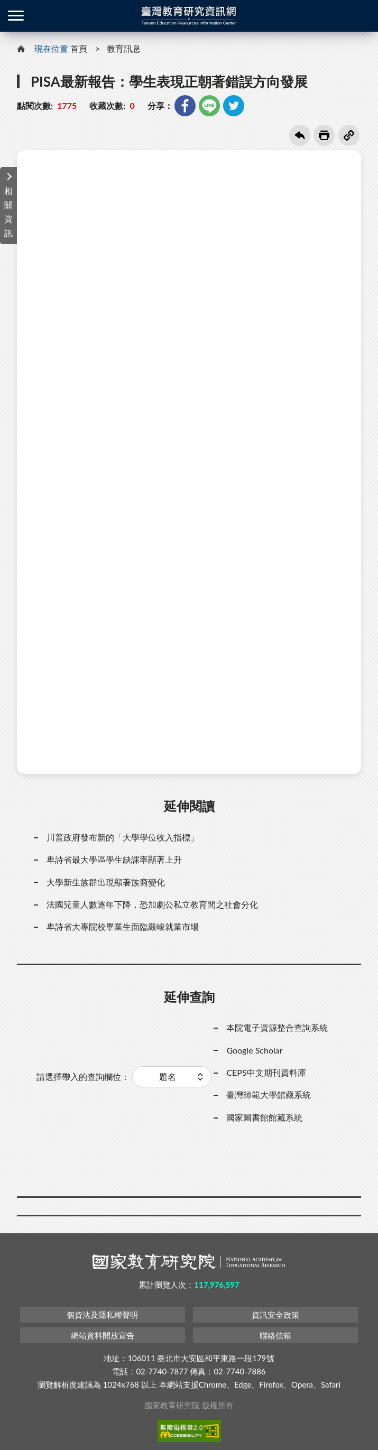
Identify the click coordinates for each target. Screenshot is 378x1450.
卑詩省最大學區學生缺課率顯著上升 (114, 859)
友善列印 (324, 135)
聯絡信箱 (275, 1335)
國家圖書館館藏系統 (264, 1117)
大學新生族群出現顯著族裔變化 (106, 882)
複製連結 (348, 135)
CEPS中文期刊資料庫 (266, 1072)
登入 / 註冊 (362, 16)
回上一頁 (299, 135)
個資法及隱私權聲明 (102, 1314)
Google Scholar (254, 1050)
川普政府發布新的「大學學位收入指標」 (123, 837)
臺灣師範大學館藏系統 (268, 1094)
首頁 (78, 48)
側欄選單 (16, 16)
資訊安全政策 (275, 1314)
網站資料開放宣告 (102, 1335)
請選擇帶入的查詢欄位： (83, 1077)
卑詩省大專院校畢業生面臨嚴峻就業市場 (123, 926)
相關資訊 (8, 211)
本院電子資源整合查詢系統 (277, 1027)
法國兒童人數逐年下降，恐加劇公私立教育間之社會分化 (152, 904)
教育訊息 (124, 48)
